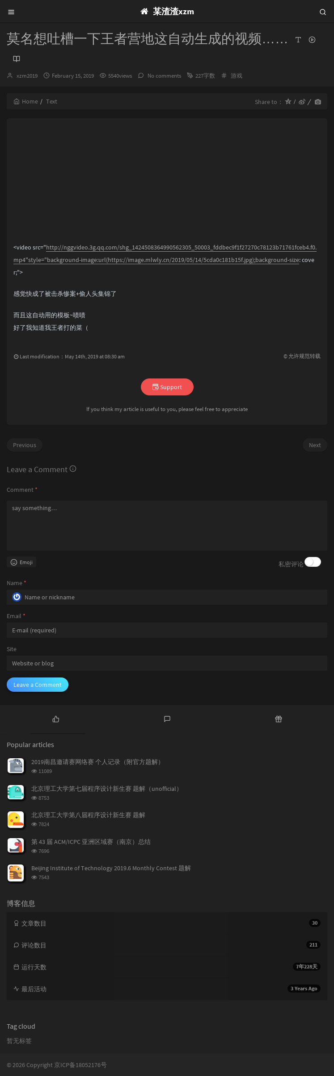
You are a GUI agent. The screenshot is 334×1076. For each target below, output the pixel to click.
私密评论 (291, 564)
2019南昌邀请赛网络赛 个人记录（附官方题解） (97, 762)
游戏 (236, 75)
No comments (163, 75)
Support (167, 386)
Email (16, 616)
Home (25, 101)
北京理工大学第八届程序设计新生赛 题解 (88, 815)
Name (16, 583)
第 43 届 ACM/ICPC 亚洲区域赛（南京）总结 (91, 842)
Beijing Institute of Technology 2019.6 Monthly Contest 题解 (111, 868)
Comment (22, 490)
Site (12, 649)
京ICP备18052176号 (80, 1065)
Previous (24, 445)
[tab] (55, 718)
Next (315, 445)
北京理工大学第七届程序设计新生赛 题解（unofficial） (106, 789)
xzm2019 (27, 75)
